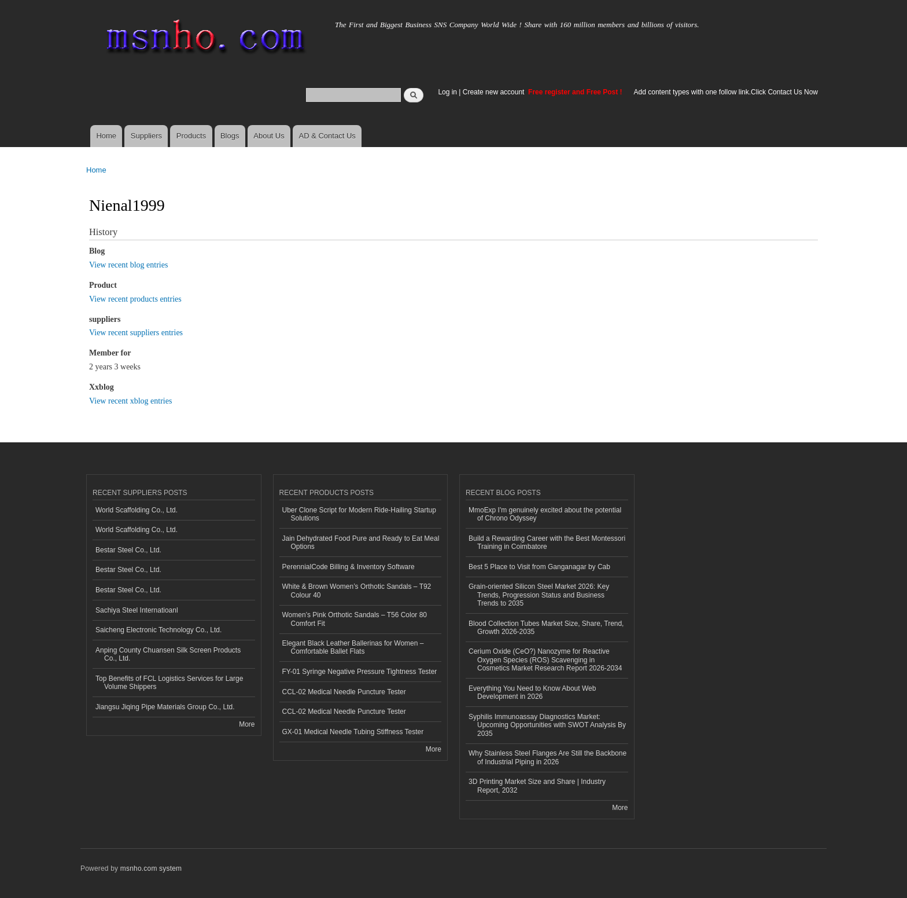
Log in (447, 92)
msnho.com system (151, 868)
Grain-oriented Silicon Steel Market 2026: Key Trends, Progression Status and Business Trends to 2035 (539, 594)
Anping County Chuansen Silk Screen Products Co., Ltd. (168, 654)
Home (106, 135)
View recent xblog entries (130, 401)
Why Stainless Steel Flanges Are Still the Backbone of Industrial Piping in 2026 (547, 757)
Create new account (494, 92)
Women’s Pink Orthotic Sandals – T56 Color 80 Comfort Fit (354, 619)
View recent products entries (135, 299)
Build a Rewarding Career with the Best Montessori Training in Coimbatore (547, 542)
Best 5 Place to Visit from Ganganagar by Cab (539, 567)
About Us (268, 135)
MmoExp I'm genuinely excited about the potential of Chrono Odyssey (545, 514)
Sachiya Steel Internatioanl (136, 610)
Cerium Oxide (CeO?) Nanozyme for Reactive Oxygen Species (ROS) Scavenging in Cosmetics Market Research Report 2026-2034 (545, 659)
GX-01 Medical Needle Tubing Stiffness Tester (353, 732)
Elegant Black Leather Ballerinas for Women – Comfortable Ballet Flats (353, 647)
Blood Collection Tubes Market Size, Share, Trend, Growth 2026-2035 (546, 628)
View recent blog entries (128, 265)
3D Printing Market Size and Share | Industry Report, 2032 (537, 786)
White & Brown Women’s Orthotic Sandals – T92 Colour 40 (357, 590)
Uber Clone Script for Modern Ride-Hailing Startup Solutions (359, 514)
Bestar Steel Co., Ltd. (128, 550)
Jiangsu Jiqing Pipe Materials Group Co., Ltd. (164, 707)
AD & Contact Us (327, 135)
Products (191, 135)
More (247, 724)
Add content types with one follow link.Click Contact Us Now (726, 92)
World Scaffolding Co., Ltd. (136, 510)
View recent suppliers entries (136, 332)
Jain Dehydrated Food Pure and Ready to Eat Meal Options (361, 542)
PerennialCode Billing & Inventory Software (348, 567)
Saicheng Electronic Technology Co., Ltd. (158, 630)
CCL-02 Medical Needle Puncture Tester (344, 692)
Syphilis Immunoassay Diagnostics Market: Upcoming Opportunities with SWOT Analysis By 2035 (547, 725)
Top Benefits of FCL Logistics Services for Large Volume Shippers (169, 683)
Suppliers (146, 135)
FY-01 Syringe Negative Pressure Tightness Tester (359, 672)
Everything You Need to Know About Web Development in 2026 (532, 692)
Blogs (229, 135)
